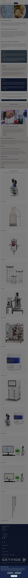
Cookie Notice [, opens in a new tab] (20, 570)
